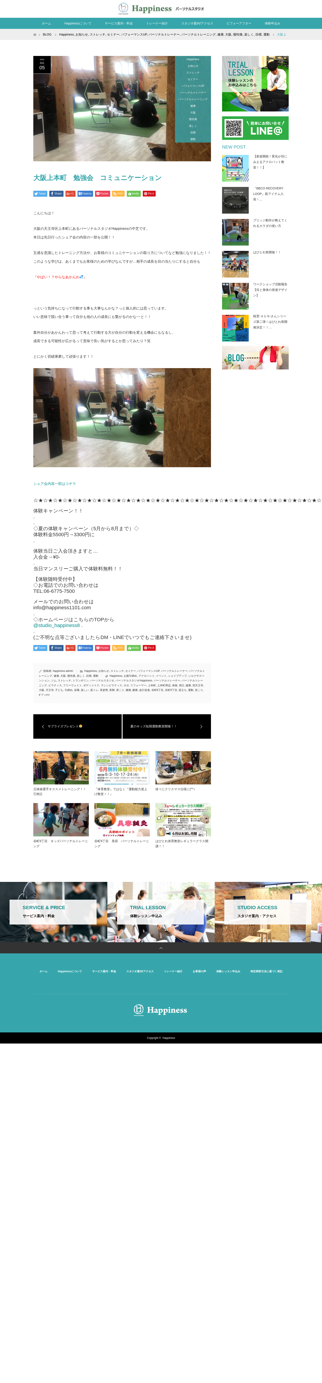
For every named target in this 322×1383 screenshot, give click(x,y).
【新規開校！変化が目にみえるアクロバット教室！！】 (270, 162)
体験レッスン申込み (228, 971)
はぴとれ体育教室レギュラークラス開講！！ (181, 843)
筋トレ (94, 690)
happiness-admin (63, 671)
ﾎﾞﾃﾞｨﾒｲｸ (44, 694)
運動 (193, 139)
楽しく (193, 125)
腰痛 (128, 690)
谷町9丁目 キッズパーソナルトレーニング (60, 843)
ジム (53, 680)
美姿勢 (104, 690)
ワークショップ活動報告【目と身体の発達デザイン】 (270, 289)
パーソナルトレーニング (193, 99)
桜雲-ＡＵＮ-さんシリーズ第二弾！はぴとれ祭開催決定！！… (270, 321)
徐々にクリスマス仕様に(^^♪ (175, 789)
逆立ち (183, 690)
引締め (69, 690)
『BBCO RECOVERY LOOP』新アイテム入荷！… (268, 194)
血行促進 (144, 690)
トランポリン (81, 680)
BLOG (47, 34)
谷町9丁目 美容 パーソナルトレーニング (121, 843)
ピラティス (55, 685)
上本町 (152, 685)
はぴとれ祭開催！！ (267, 252)
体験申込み (272, 23)
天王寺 (50, 690)
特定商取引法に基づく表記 (266, 971)
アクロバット (147, 675)
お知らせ (193, 65)
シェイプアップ (177, 675)
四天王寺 (198, 685)
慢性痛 (193, 119)
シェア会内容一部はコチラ (54, 484)
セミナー (193, 79)
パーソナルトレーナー (193, 92)
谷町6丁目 (157, 690)
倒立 (181, 685)
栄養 (77, 690)
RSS (284, 8)
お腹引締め (130, 675)
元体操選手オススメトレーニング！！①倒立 (59, 791)
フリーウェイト (72, 685)
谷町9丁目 (171, 690)
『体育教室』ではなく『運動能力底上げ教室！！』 (120, 791)
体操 (174, 685)
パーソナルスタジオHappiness (133, 680)
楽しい (85, 690)
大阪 (193, 112)
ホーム (46, 23)
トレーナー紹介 (157, 23)
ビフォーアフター (239, 23)
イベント (161, 675)
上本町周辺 (164, 685)
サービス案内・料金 (119, 23)
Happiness (193, 59)
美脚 (112, 690)
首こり (199, 690)
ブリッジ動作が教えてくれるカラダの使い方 (270, 223)
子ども (59, 690)
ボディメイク (91, 685)
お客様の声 (199, 971)
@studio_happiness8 (56, 625)
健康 (193, 105)
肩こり (120, 690)
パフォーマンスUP (193, 85)
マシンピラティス (111, 685)
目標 (193, 132)
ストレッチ (193, 72)
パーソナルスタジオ (102, 680)
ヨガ (126, 685)
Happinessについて (77, 23)
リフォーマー (138, 685)
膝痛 (135, 690)
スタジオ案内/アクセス (197, 23)
